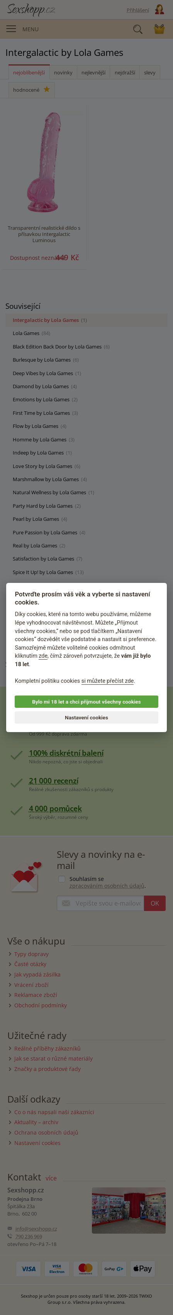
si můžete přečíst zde (107, 681)
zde (43, 656)
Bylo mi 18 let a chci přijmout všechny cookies (86, 702)
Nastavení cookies (86, 717)
